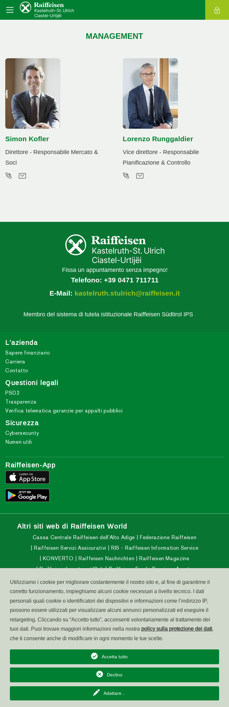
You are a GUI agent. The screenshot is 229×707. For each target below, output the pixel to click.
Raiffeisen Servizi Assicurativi (69, 548)
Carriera (15, 361)
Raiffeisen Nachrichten (105, 558)
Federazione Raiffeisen (167, 537)
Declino (114, 674)
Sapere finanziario (27, 353)
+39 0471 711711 (131, 280)
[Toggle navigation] (10, 10)
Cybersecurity (22, 433)
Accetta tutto (115, 656)
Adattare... (114, 693)
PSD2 (12, 393)
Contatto (16, 370)
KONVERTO (57, 558)
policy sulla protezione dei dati (176, 629)
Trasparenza (21, 402)
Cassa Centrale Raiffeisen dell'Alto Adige (84, 537)
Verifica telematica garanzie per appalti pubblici (63, 410)
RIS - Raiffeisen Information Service (154, 548)
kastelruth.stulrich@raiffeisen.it (127, 293)
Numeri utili (18, 442)
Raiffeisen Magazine (163, 558)
